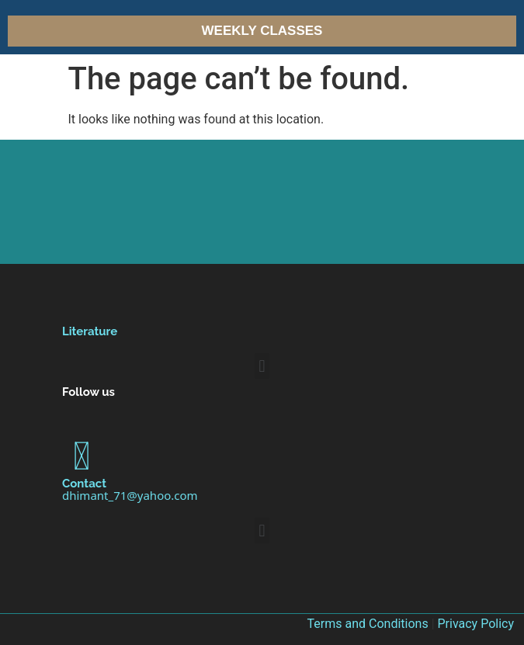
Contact (84, 484)
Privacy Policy (476, 623)
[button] (262, 366)
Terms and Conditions (368, 623)
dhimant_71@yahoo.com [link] (130, 495)
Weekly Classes (262, 30)
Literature (89, 331)
